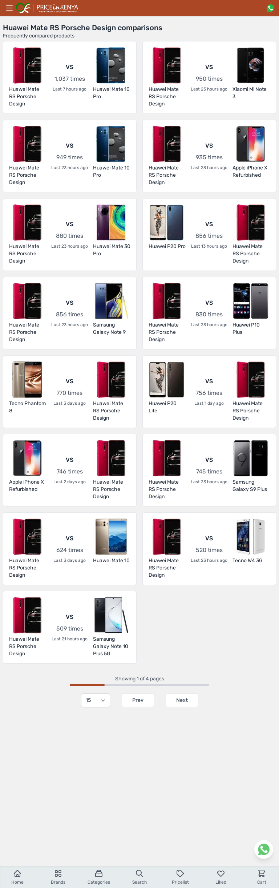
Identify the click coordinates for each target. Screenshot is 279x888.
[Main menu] (9, 8)
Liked (220, 877)
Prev (137, 700)
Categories (99, 877)
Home (17, 877)
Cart (261, 877)
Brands (58, 877)
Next (182, 700)
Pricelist (180, 877)
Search (139, 877)
